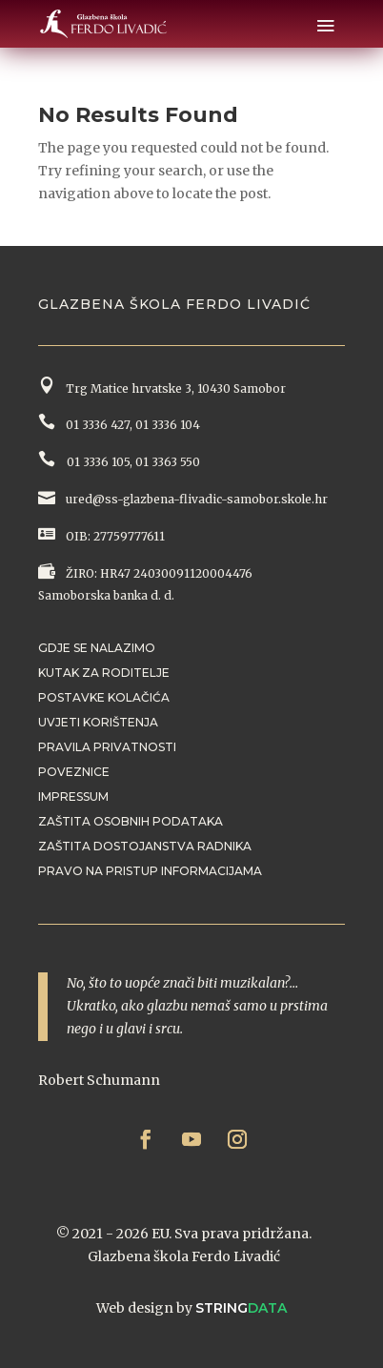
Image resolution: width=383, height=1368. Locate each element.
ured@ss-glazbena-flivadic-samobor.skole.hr (195, 499)
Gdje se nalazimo (96, 648)
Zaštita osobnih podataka (130, 821)
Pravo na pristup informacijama (150, 871)
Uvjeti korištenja (98, 722)
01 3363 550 (167, 462)
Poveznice (74, 772)
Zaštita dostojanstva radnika (145, 846)
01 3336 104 (167, 425)
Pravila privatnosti (107, 747)
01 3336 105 (97, 462)
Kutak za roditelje (104, 672)
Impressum (73, 796)
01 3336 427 (95, 425)
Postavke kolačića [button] (104, 697)
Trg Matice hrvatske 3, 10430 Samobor (173, 388)
